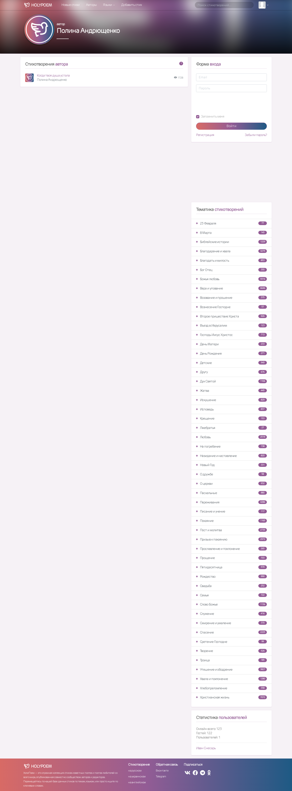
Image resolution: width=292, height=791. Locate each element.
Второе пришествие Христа (231, 316)
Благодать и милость (231, 260)
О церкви (231, 483)
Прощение (231, 558)
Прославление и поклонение (231, 549)
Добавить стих (131, 5)
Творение (231, 651)
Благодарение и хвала (231, 251)
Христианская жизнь (231, 697)
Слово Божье (231, 604)
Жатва (231, 390)
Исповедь (231, 409)
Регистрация (205, 135)
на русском (134, 770)
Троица (231, 660)
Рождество (231, 576)
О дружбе (231, 474)
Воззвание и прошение (231, 298)
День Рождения (231, 353)
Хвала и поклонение (231, 679)
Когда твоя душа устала (53, 75)
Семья (231, 595)
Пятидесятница (231, 567)
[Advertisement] (231, 173)
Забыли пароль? (256, 135)
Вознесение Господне (231, 307)
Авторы (91, 5)
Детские (231, 363)
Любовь (231, 437)
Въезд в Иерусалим (231, 325)
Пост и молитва (231, 530)
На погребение (231, 446)
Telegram (161, 776)
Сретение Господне (231, 642)
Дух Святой (231, 381)
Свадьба (231, 586)
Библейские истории (231, 242)
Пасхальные (231, 493)
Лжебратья (231, 428)
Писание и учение (231, 511)
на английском (137, 782)
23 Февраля (231, 223)
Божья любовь (231, 279)
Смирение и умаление (231, 623)
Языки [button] (107, 5)
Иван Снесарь (206, 748)
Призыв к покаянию (231, 539)
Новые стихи (70, 5)
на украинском (137, 776)
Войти (231, 126)
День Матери (231, 344)
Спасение (231, 632)
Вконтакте (162, 770)
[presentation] (227, 103)
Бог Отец (231, 270)
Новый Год (231, 465)
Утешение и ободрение (231, 669)
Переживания (231, 502)
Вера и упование (231, 288)
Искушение (231, 400)
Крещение (231, 418)
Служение (231, 614)
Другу (231, 372)
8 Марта (231, 233)
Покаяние (231, 521)
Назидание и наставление (231, 456)
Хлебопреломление (231, 688)
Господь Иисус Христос (231, 335)
